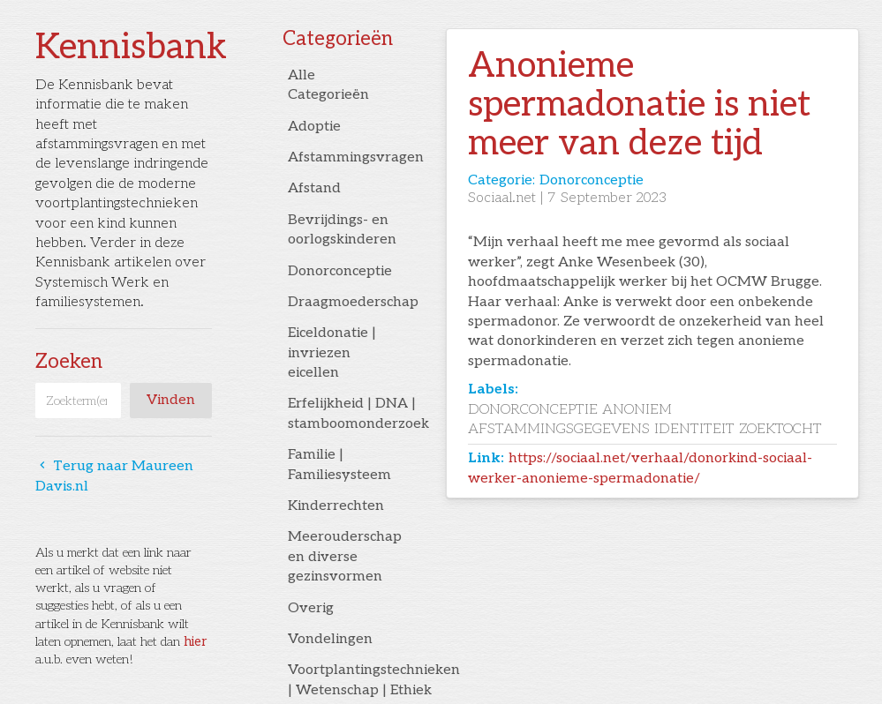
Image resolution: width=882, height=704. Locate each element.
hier (195, 641)
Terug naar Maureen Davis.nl (114, 476)
